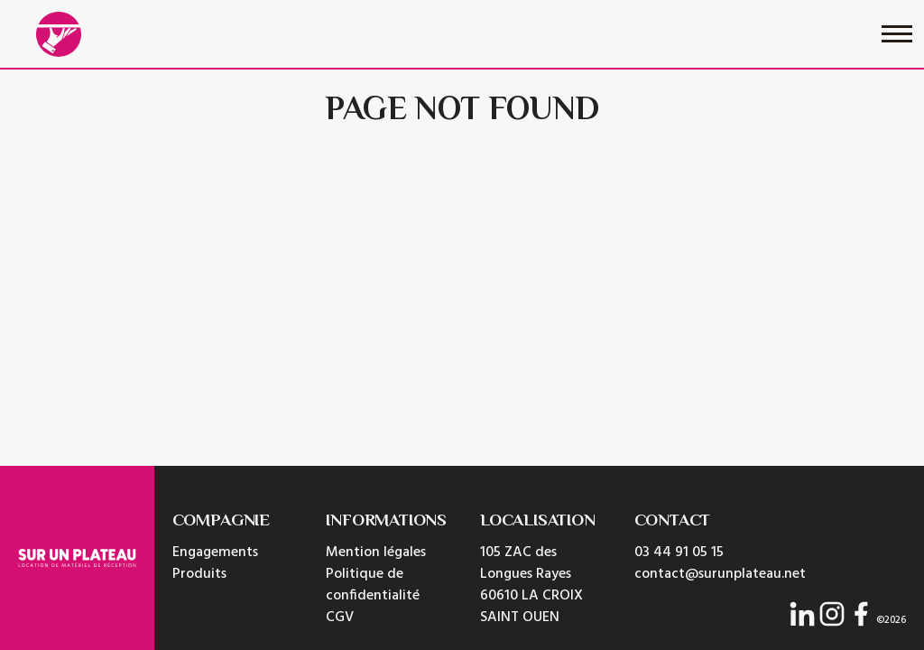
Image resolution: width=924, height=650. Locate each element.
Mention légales (376, 552)
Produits (199, 574)
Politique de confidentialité (373, 585)
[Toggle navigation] (897, 34)
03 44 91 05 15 (679, 552)
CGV (340, 617)
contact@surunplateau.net (720, 574)
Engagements (215, 552)
